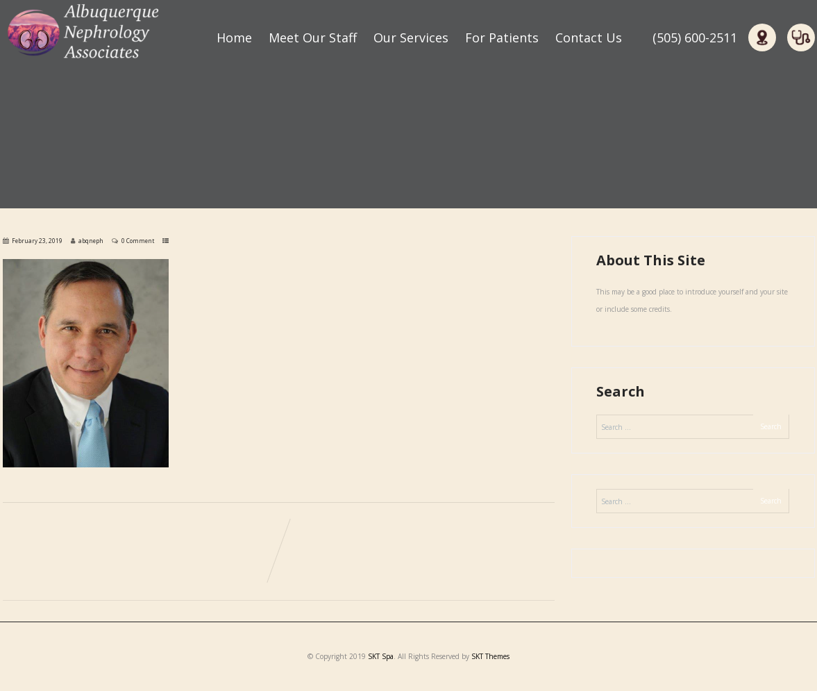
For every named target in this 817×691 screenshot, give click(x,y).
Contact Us (588, 37)
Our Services (410, 37)
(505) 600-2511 (694, 37)
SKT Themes (490, 656)
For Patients (502, 37)
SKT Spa (381, 656)
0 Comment (137, 240)
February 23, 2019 (37, 240)
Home (234, 37)
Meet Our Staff (313, 37)
